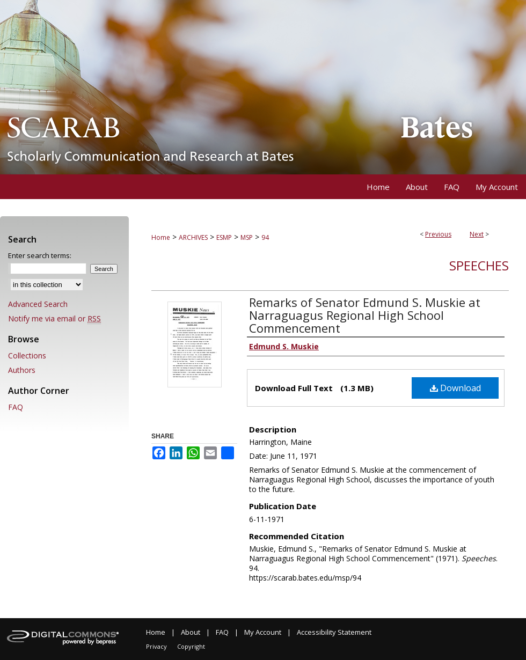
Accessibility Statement (334, 632)
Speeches (479, 265)
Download (455, 388)
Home (160, 237)
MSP (246, 237)
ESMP (224, 237)
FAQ (15, 407)
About (190, 632)
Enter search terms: (39, 255)
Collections (27, 355)
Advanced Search (38, 304)
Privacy (156, 646)
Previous (438, 234)
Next (477, 234)
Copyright (191, 646)
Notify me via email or (54, 318)
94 (265, 237)
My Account (262, 632)
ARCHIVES (193, 237)
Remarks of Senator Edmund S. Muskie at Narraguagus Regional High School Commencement (364, 315)
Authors (21, 370)
